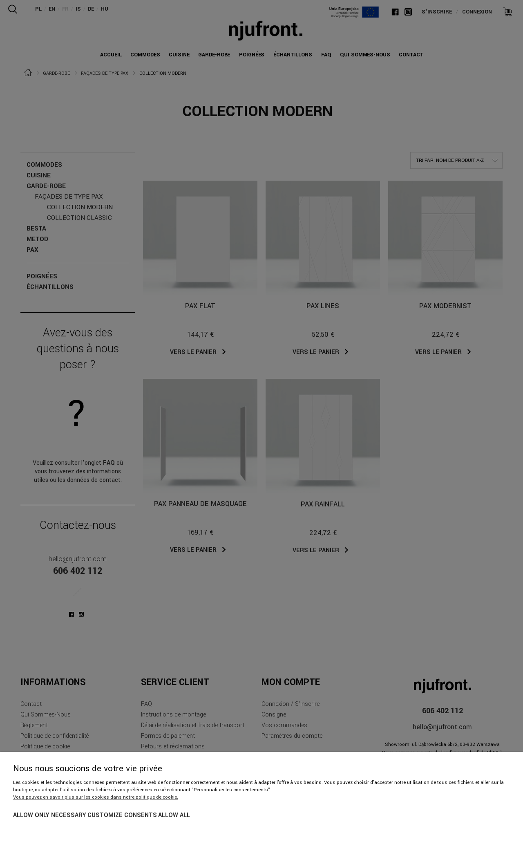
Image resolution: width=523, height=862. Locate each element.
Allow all (174, 815)
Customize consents (122, 815)
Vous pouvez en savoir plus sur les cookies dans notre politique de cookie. (95, 797)
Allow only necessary (49, 815)
